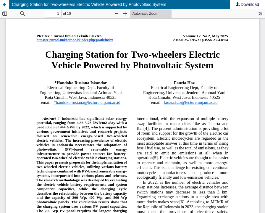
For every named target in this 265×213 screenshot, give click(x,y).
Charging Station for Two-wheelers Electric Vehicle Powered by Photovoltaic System (89, 4)
